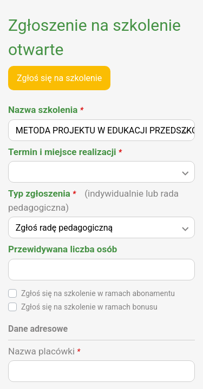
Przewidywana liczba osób (62, 249)
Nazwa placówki (44, 351)
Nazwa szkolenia (45, 109)
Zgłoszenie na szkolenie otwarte (94, 37)
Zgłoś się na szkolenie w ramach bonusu (89, 307)
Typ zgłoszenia (93, 200)
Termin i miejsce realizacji (65, 151)
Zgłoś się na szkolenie (59, 78)
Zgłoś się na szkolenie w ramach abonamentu (98, 293)
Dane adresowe (38, 329)
